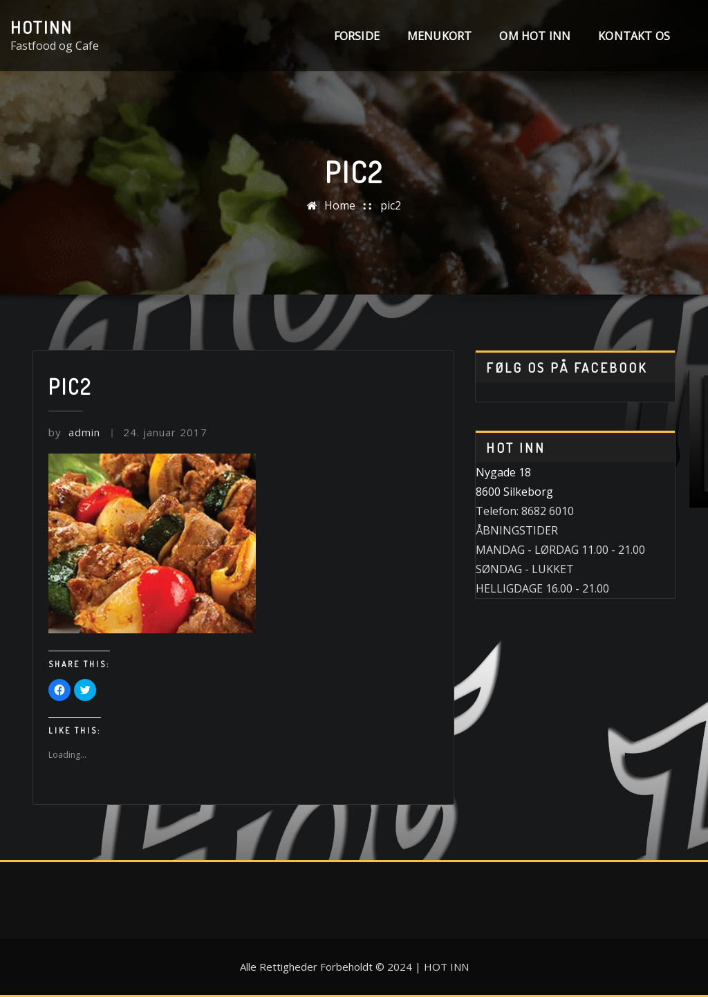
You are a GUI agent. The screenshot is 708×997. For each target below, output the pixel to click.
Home (339, 205)
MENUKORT (439, 36)
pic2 (390, 205)
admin (74, 432)
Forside (357, 36)
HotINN (41, 27)
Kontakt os (634, 36)
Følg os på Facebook (566, 367)
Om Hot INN (534, 36)
